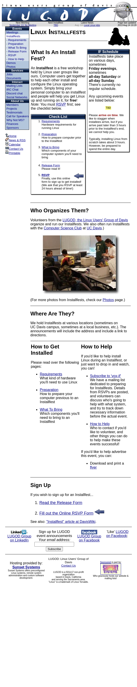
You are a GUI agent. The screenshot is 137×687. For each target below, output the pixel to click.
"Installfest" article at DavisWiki (70, 522)
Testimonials (14, 112)
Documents (13, 78)
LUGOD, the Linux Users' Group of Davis (95, 220)
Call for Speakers (17, 116)
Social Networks (16, 97)
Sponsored (105, 562)
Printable (12, 153)
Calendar (13, 144)
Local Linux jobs (92, 25)
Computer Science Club (63, 228)
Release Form (17, 51)
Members (12, 105)
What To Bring (17, 47)
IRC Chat (12, 89)
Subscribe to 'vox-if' (105, 376)
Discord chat (14, 93)
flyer (93, 467)
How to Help (16, 59)
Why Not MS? (15, 120)
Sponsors (12, 127)
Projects (11, 108)
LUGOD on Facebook (117, 534)
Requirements (17, 40)
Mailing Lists (14, 85)
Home (11, 136)
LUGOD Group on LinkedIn (19, 536)
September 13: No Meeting (22, 25)
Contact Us (14, 148)
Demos (10, 63)
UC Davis (94, 228)
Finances (12, 124)
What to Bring (50, 147)
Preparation (15, 44)
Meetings (12, 32)
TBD (55, 25)
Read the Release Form (60, 502)
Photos (10, 66)
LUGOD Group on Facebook (89, 536)
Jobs (9, 74)
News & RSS (15, 140)
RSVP (12, 55)
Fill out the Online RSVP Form (66, 513)
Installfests (13, 36)
